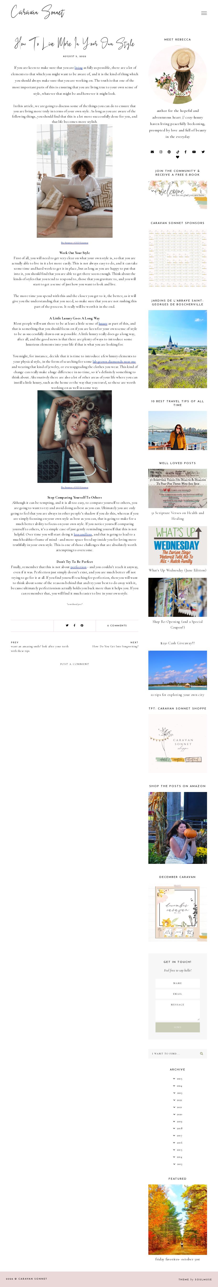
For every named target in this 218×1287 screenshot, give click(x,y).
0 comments (117, 625)
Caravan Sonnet (37, 13)
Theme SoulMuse (195, 1279)
